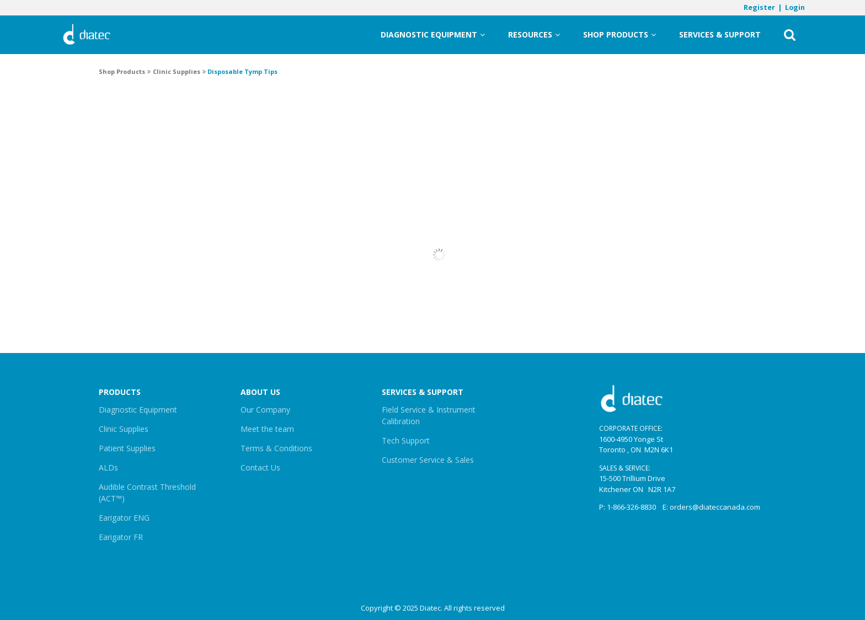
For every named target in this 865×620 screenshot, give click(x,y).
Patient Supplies (127, 448)
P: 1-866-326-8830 (627, 507)
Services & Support (720, 34)
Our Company (265, 409)
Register (759, 7)
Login (795, 7)
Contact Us (260, 467)
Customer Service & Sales (428, 460)
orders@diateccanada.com (715, 507)
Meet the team (267, 429)
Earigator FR (121, 537)
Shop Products (619, 34)
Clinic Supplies (123, 429)
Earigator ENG (124, 517)
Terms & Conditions (276, 448)
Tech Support (406, 440)
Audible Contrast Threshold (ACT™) (147, 493)
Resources (534, 34)
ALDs (108, 467)
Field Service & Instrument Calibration (429, 415)
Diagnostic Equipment (433, 34)
